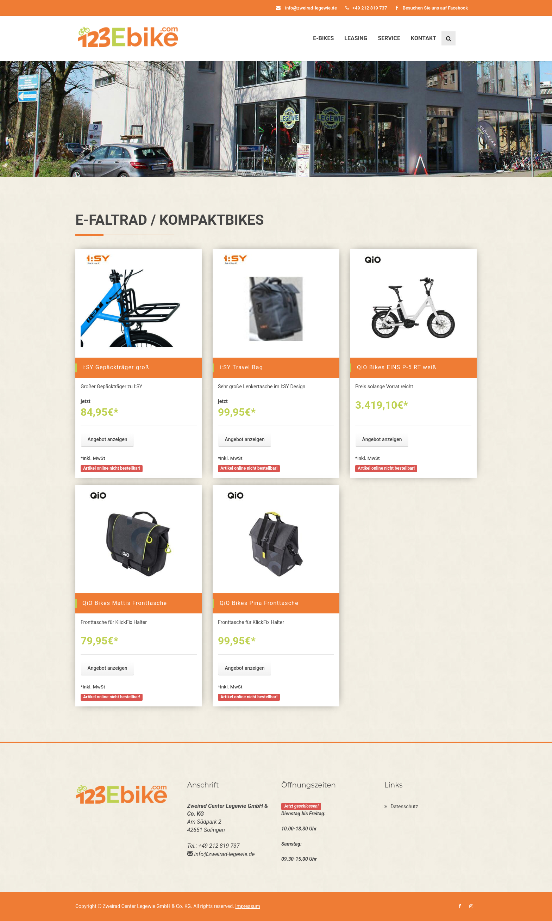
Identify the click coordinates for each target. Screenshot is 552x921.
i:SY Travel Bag (241, 367)
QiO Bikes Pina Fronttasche (259, 603)
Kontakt (423, 38)
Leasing (355, 38)
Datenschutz (401, 806)
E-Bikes (323, 38)
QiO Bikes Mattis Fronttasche (124, 603)
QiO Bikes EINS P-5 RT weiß (397, 367)
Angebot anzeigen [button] (107, 439)
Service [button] (389, 38)
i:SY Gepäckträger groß (115, 367)
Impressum (247, 906)
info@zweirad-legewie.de (306, 8)
